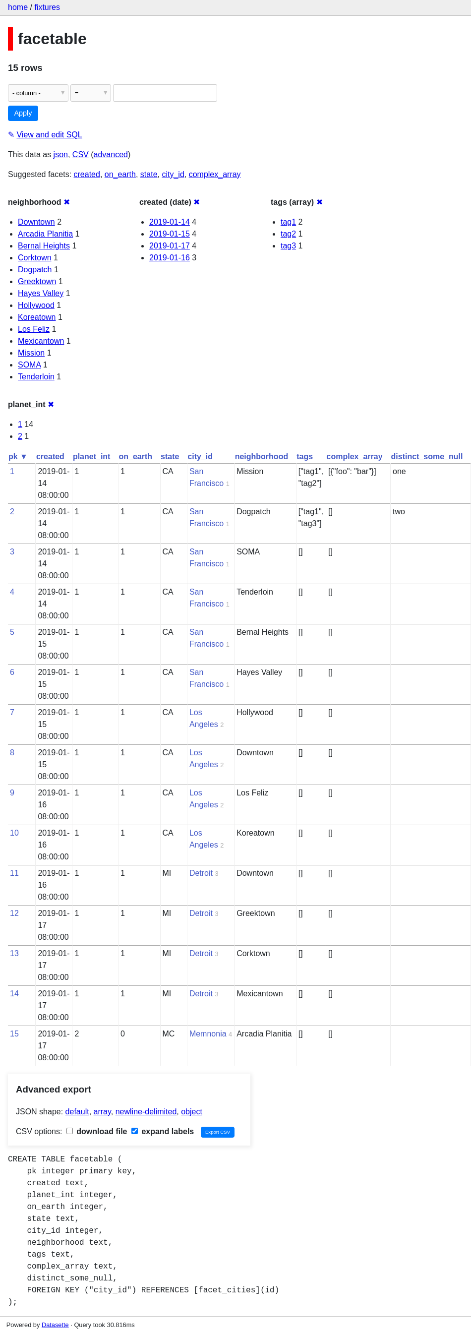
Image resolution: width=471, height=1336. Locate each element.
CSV (80, 154)
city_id (173, 174)
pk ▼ (18, 456)
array (102, 1111)
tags (304, 456)
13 (14, 953)
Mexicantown (41, 341)
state (149, 174)
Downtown (36, 222)
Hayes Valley (40, 293)
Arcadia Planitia (45, 234)
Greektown (37, 281)
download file (96, 1131)
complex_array (215, 174)
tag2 (288, 234)
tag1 (288, 222)
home (18, 7)
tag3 (288, 246)
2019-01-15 (169, 234)
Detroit (201, 873)
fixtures (47, 7)
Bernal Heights (44, 246)
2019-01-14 (169, 222)
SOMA (29, 365)
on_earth (120, 174)
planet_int (92, 456)
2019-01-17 (169, 246)
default (77, 1111)
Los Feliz (34, 329)
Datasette (55, 1325)
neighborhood (262, 456)
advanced (111, 154)
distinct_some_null (427, 456)
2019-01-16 (169, 257)
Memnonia (208, 1034)
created (87, 174)
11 (14, 873)
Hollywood (36, 305)
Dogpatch (35, 269)
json (61, 154)
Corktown (35, 257)
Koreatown (37, 317)
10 (14, 833)
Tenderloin (36, 376)
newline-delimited (146, 1111)
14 (14, 993)
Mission (31, 353)
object (191, 1111)
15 (14, 1034)
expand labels (162, 1131)
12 (14, 913)
